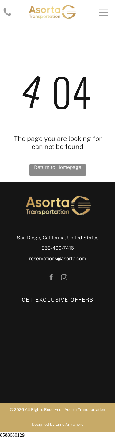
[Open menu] (103, 12)
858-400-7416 (57, 248)
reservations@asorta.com (57, 258)
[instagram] (64, 278)
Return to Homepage (57, 167)
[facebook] (51, 278)
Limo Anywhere (69, 424)
